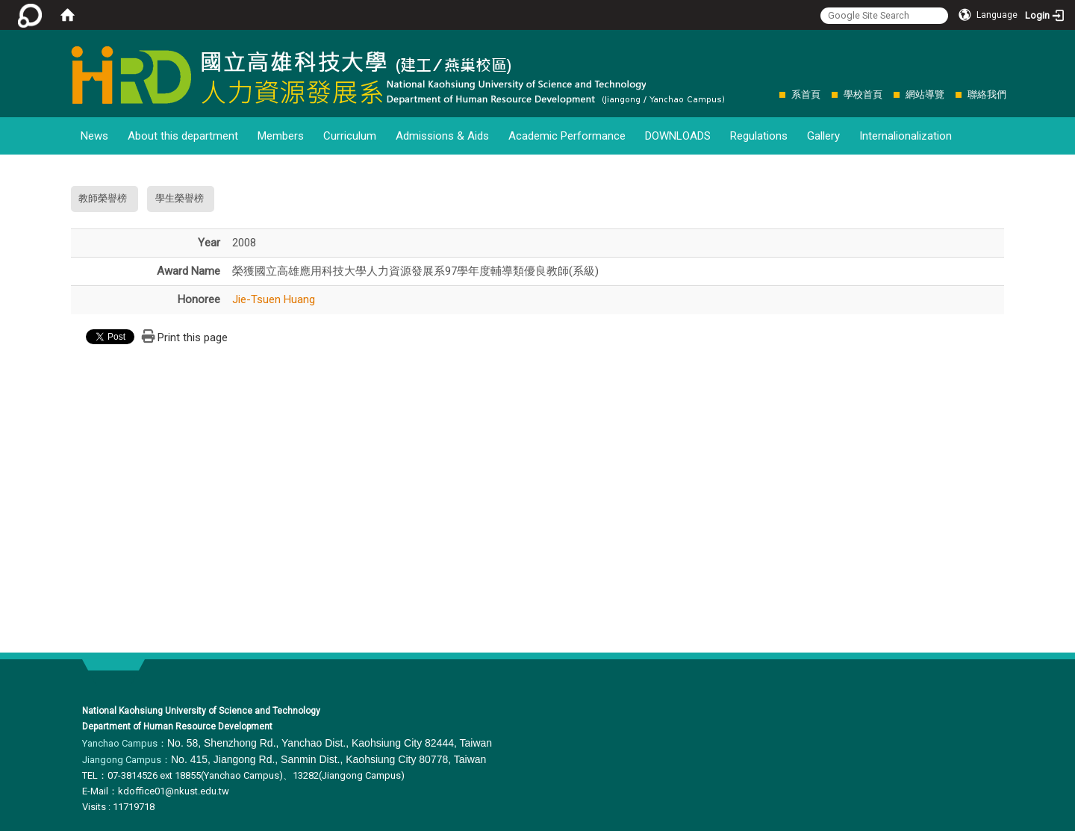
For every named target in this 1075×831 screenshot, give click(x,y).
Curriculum (349, 136)
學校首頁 (863, 94)
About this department (183, 136)
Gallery (823, 136)
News (94, 136)
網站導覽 (925, 94)
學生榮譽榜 (179, 198)
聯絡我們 (987, 94)
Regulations (759, 136)
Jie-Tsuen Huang (273, 299)
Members (281, 136)
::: (771, 94)
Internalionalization (905, 136)
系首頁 (805, 94)
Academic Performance (567, 136)
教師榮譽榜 (102, 198)
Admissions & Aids (442, 136)
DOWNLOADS (678, 136)
